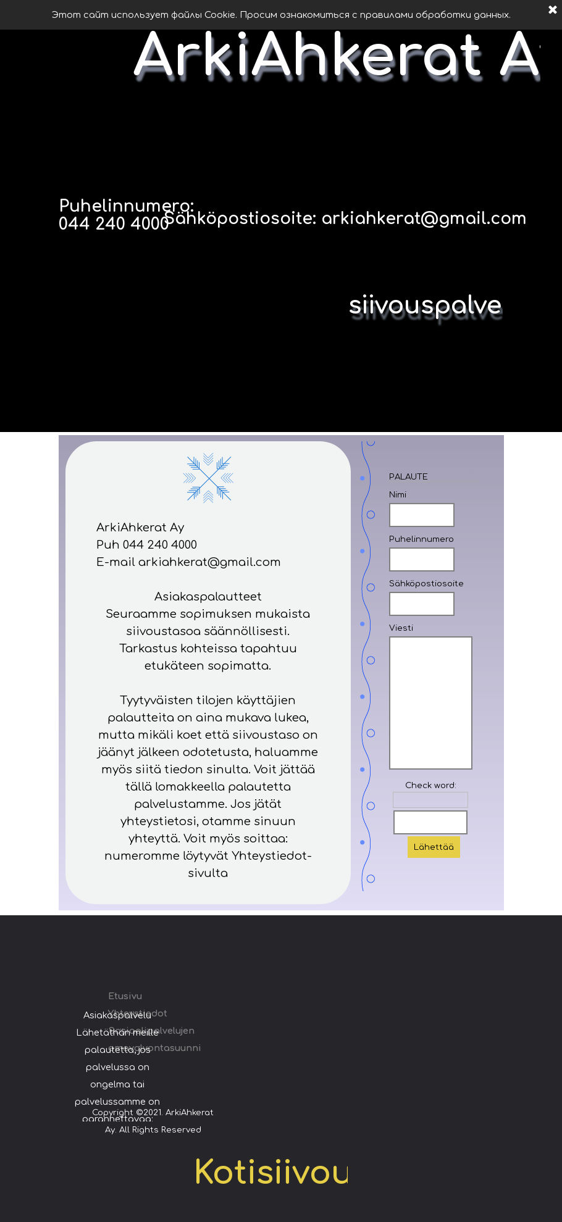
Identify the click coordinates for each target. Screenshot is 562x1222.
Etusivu (125, 996)
